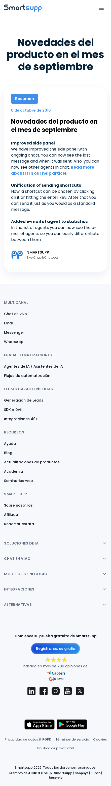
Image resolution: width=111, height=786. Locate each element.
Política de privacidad (55, 748)
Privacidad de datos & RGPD (28, 739)
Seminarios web (18, 480)
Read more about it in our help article (52, 170)
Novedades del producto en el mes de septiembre (54, 125)
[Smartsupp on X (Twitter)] (80, 691)
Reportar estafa (19, 523)
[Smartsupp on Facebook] (44, 691)
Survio (95, 773)
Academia (13, 471)
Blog (8, 452)
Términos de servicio (72, 739)
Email (9, 323)
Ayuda (10, 443)
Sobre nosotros (18, 505)
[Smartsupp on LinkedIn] (31, 691)
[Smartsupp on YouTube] (68, 691)
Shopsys (81, 773)
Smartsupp (63, 773)
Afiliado (11, 514)
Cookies (100, 739)
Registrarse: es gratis (55, 648)
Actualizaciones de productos (32, 462)
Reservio (55, 777)
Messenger (14, 332)
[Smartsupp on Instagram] (56, 691)
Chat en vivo (15, 313)
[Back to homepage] (23, 10)
